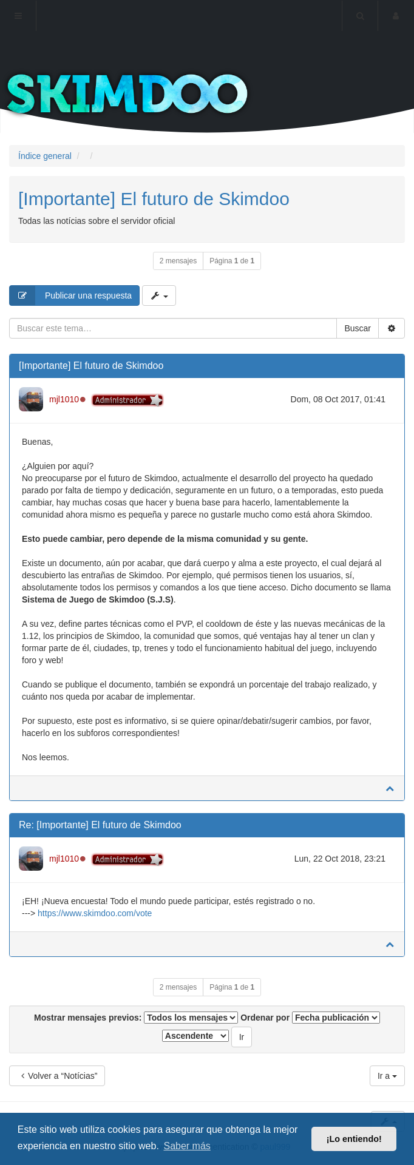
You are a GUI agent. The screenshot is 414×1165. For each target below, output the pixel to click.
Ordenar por (310, 1017)
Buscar (357, 328)
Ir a (387, 1076)
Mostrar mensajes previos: (136, 1017)
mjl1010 (64, 399)
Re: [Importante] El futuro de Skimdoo (100, 825)
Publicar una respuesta (71, 295)
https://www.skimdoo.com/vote (95, 913)
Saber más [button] (186, 1146)
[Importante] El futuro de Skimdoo (154, 199)
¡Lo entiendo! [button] (354, 1139)
